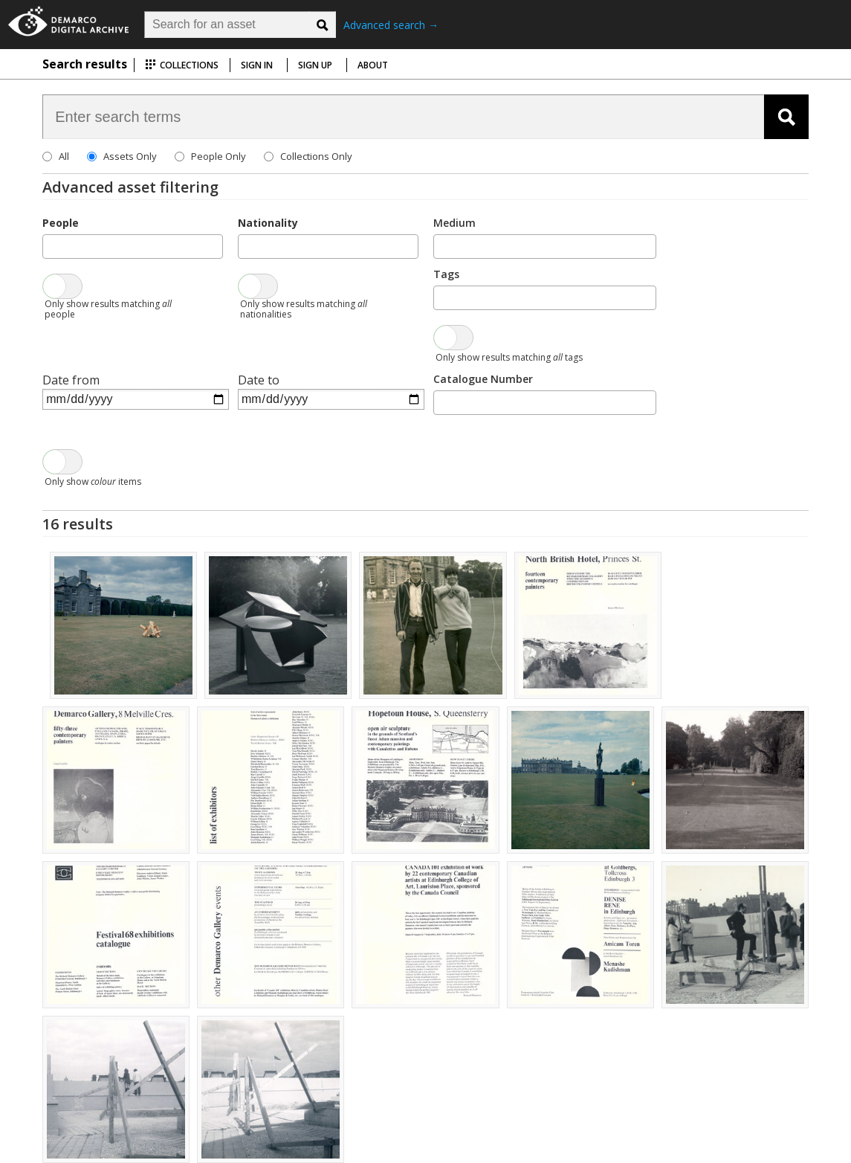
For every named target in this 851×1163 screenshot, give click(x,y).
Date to (258, 380)
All (64, 156)
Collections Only (316, 156)
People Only (218, 156)
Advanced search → (391, 25)
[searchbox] (51, 245)
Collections (182, 65)
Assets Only (130, 156)
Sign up (315, 65)
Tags (446, 274)
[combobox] (132, 246)
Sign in (257, 65)
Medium (454, 223)
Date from (71, 380)
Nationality (268, 223)
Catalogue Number (483, 379)
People (60, 223)
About (372, 65)
